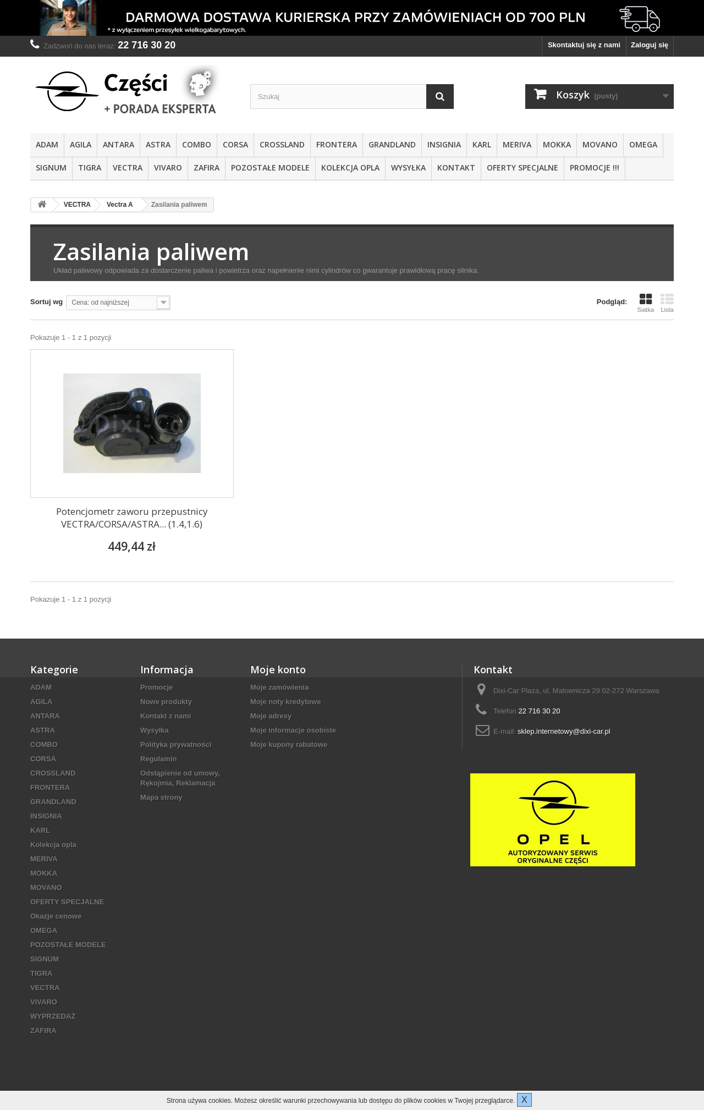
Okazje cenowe (55, 916)
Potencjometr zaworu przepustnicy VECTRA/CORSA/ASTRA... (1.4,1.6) (132, 517)
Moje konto (278, 669)
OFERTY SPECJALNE (522, 167)
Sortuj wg (46, 302)
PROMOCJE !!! (594, 167)
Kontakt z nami (165, 716)
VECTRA (127, 167)
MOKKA (557, 144)
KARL (481, 144)
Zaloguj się (649, 45)
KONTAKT (456, 167)
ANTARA (118, 144)
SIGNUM (51, 167)
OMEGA (643, 144)
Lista (667, 303)
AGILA (80, 144)
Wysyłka (408, 167)
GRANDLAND (392, 144)
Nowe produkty (166, 701)
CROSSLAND (282, 144)
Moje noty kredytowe (285, 701)
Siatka (645, 303)
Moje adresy (271, 716)
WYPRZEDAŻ (52, 1016)
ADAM (47, 144)
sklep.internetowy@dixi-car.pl (564, 731)
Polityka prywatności (175, 744)
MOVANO (600, 144)
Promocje (156, 687)
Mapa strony (161, 797)
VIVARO (168, 167)
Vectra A (120, 204)
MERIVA (517, 144)
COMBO (196, 144)
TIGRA (89, 167)
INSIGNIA (444, 144)
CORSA (235, 144)
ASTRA (158, 144)
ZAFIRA (206, 167)
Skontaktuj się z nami (584, 45)
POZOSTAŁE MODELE (270, 167)
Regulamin (158, 759)
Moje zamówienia (279, 687)
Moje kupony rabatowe (288, 744)
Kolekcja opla (350, 167)
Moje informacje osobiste (293, 730)
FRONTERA (336, 144)
